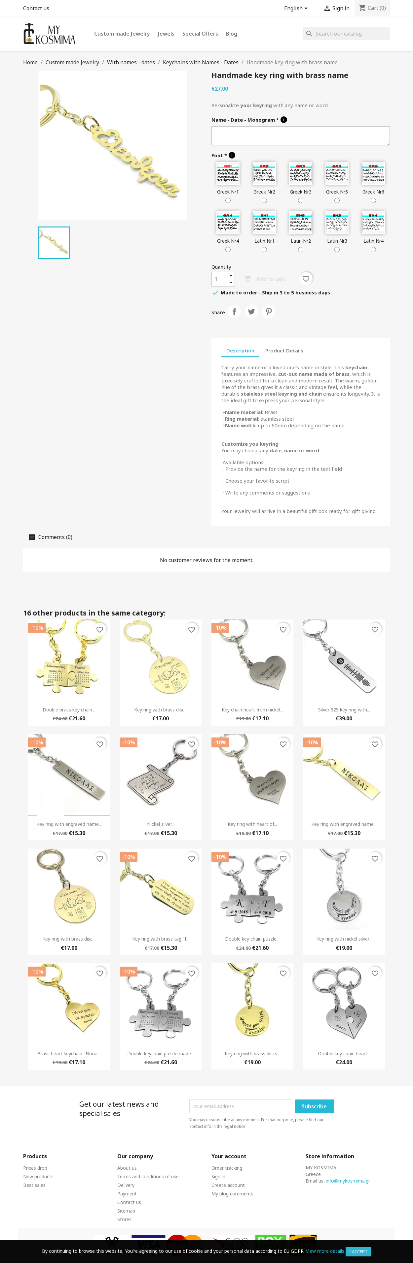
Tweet (251, 311)
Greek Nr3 (301, 192)
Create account (228, 1185)
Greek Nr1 (228, 192)
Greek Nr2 (264, 192)
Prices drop (35, 1168)
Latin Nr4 (373, 241)
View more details (325, 1251)
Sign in (218, 1176)
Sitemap (126, 1211)
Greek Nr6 (373, 192)
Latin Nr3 (337, 241)
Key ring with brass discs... (252, 1053)
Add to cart (265, 279)
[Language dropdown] (297, 9)
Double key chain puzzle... (252, 939)
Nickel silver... (160, 824)
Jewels (166, 33)
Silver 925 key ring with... (344, 710)
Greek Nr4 (228, 241)
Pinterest (268, 311)
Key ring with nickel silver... (344, 939)
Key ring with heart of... (252, 824)
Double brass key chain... (69, 710)
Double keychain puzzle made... (160, 1053)
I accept (358, 1251)
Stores (124, 1219)
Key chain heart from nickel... (252, 710)
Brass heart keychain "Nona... (68, 1053)
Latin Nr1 (264, 241)
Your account (228, 1156)
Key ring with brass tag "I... (160, 939)
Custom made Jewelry (122, 33)
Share (234, 311)
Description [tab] (240, 350)
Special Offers (200, 33)
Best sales (34, 1185)
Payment (127, 1193)
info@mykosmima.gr (348, 1181)
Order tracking (226, 1168)
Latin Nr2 (301, 241)
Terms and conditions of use (148, 1176)
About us (127, 1168)
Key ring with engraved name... (69, 824)
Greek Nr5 (337, 192)
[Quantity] (219, 279)
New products (38, 1176)
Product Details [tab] (284, 350)
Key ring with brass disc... (160, 710)
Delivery (125, 1185)
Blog (231, 33)
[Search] (346, 33)
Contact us (36, 8)
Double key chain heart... (344, 1053)
